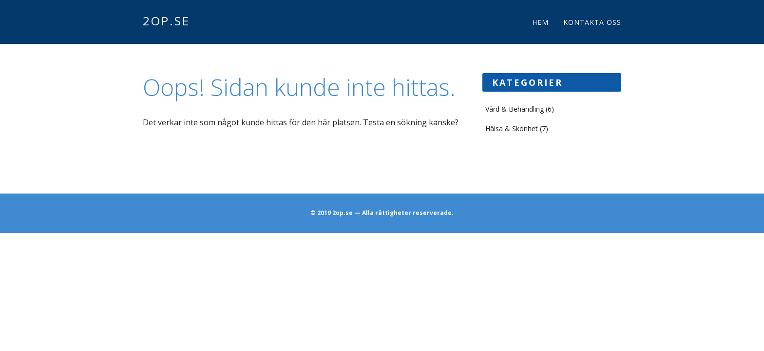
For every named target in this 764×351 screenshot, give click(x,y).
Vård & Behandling (514, 109)
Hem (540, 22)
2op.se (166, 21)
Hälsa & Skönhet (511, 128)
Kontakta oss (592, 22)
